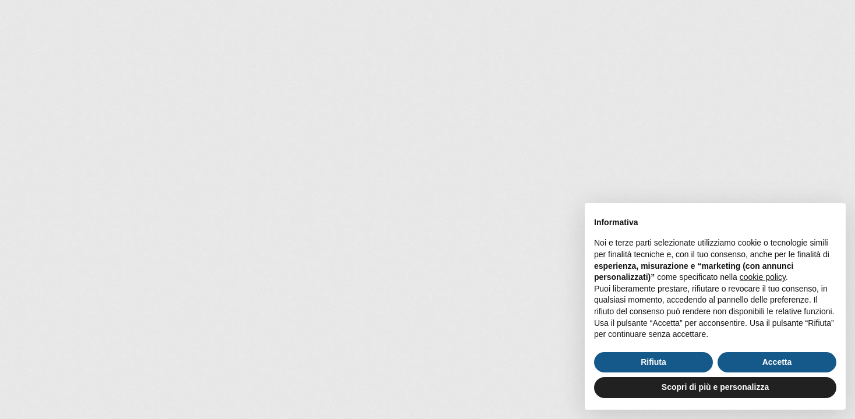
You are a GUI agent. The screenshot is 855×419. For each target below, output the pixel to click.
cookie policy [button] (763, 277)
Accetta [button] (777, 362)
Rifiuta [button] (653, 362)
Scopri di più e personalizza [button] (715, 387)
